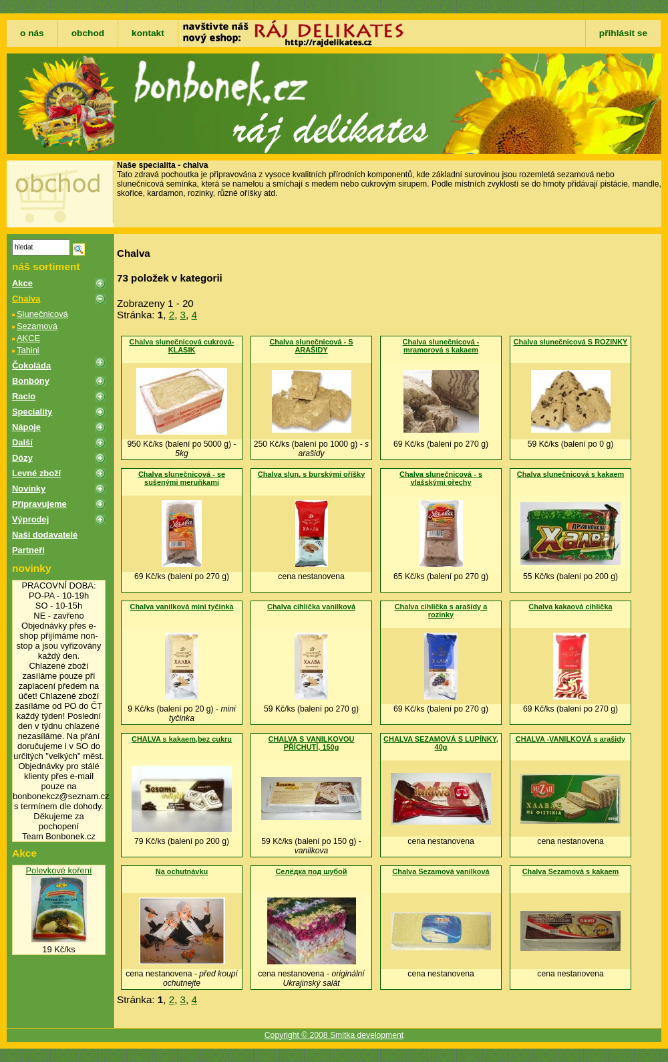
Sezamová (37, 326)
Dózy (22, 458)
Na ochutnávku (182, 871)
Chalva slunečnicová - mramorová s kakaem (441, 346)
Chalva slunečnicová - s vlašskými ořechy (440, 478)
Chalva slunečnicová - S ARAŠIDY (311, 346)
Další (22, 442)
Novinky (28, 489)
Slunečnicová (42, 314)
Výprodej (30, 519)
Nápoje (26, 427)
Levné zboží (36, 473)
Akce (22, 283)
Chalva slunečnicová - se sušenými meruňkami (181, 478)
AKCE (28, 338)
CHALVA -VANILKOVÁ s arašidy (570, 739)
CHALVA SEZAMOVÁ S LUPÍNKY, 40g (440, 743)
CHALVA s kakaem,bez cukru (182, 739)
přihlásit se (623, 33)
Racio (23, 396)
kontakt (148, 33)
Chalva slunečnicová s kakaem (571, 474)
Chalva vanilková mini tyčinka (181, 607)
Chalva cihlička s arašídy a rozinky (441, 611)
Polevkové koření (58, 870)
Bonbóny (30, 381)
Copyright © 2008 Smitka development (334, 1035)
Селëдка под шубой (311, 871)
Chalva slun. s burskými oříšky (311, 474)
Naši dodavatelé (44, 535)
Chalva (26, 299)
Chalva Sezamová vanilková (440, 871)
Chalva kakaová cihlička (570, 607)
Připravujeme (39, 504)
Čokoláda (31, 365)
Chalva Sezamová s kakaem (570, 871)
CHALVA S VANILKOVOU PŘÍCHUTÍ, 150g (311, 743)
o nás (32, 33)
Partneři (28, 550)
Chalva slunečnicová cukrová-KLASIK (182, 346)
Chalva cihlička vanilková (311, 607)
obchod (87, 33)
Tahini (28, 350)
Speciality (32, 412)
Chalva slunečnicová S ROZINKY (571, 342)
